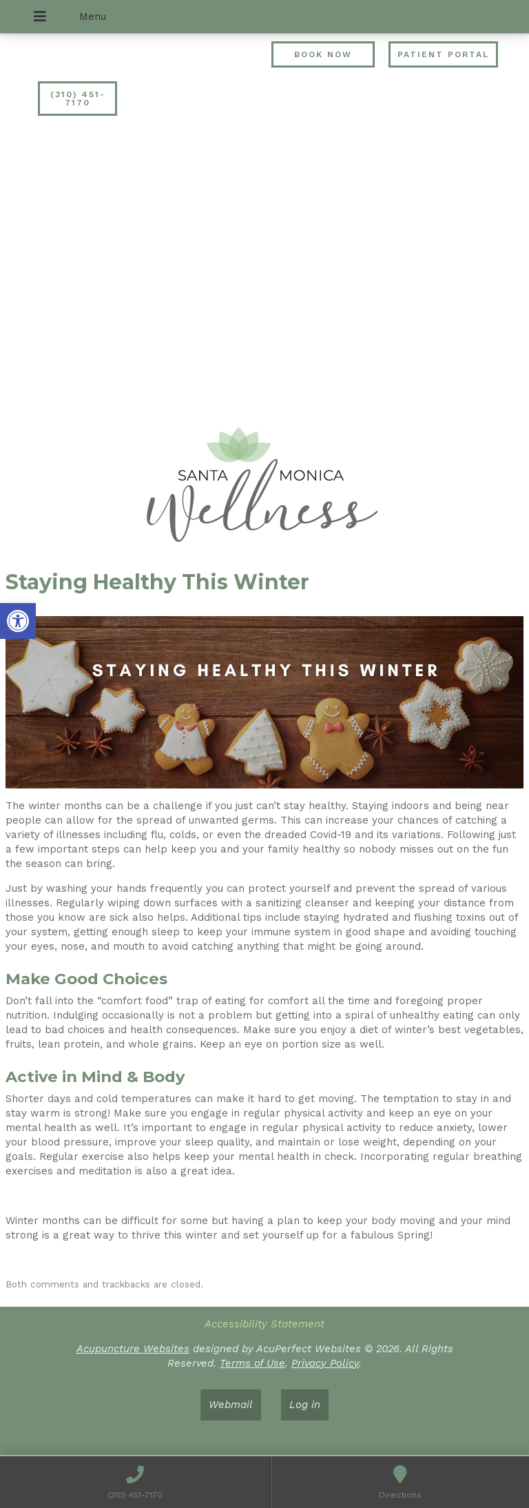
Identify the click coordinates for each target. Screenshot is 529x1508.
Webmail (231, 1404)
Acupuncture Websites (132, 1349)
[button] (18, 621)
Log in (304, 1404)
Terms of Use (252, 1363)
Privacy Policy (325, 1363)
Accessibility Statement (264, 1324)
